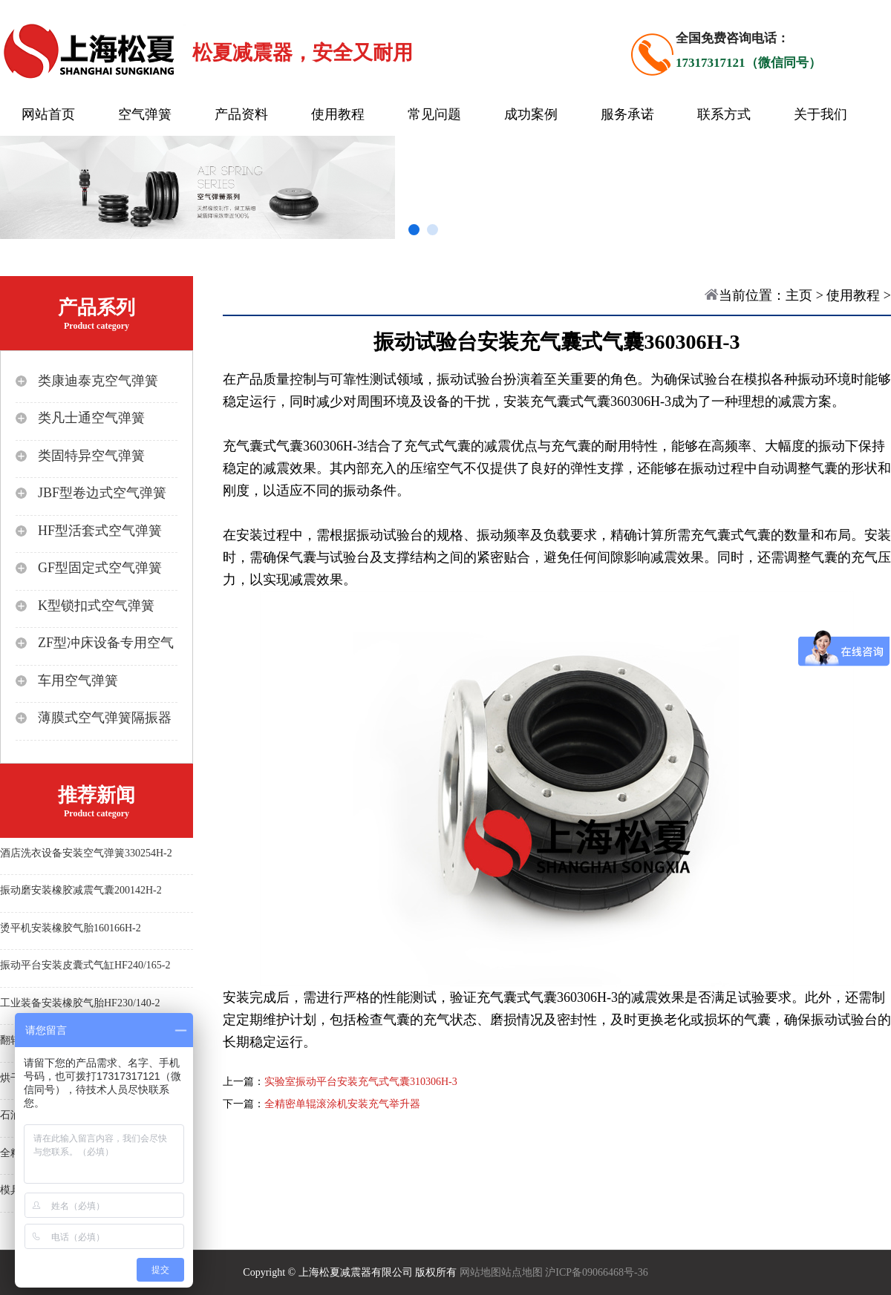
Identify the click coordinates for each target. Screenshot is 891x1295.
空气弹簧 (145, 114)
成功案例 (531, 114)
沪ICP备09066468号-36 (596, 1272)
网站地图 (480, 1272)
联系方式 (724, 114)
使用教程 (338, 114)
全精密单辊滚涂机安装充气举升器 (342, 1103)
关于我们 (820, 114)
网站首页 (48, 114)
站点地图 (522, 1272)
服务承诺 (627, 114)
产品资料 (241, 114)
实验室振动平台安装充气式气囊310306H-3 (360, 1081)
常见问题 (434, 114)
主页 (799, 295)
